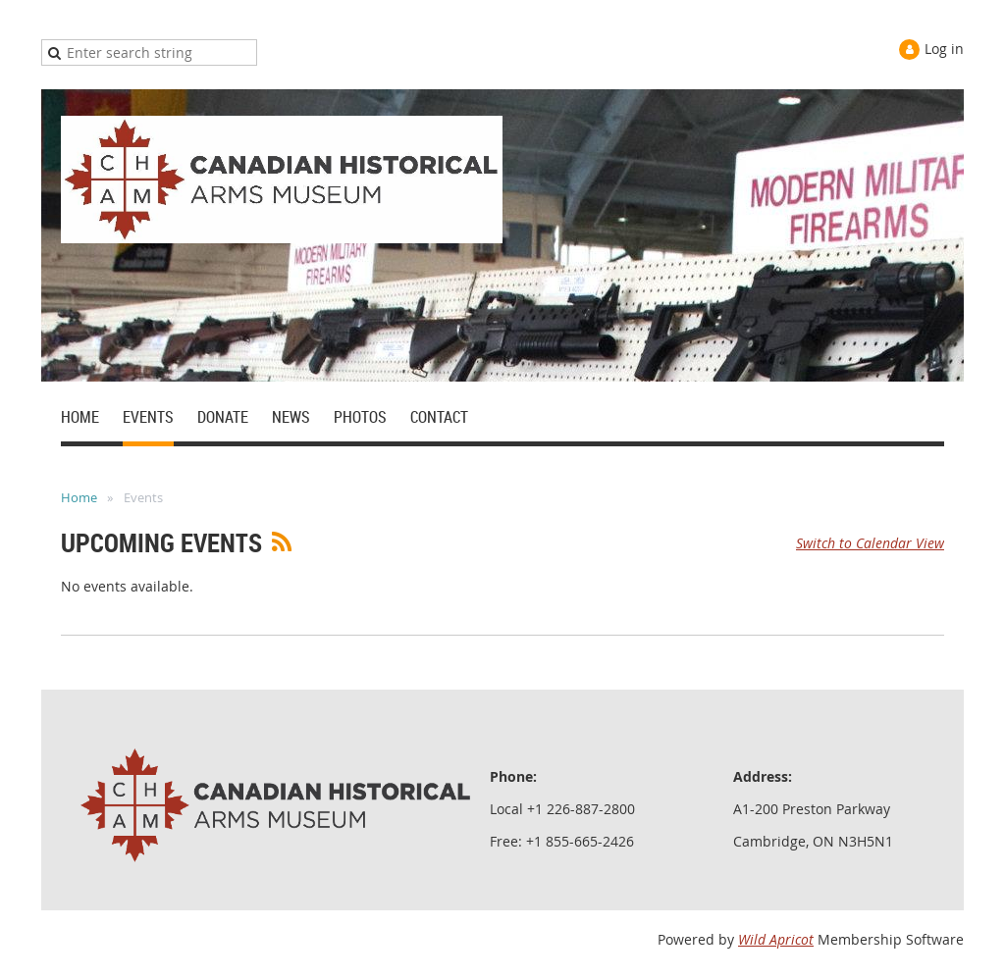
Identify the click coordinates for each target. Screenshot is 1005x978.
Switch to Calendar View (870, 543)
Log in (944, 48)
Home (79, 497)
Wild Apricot (776, 939)
